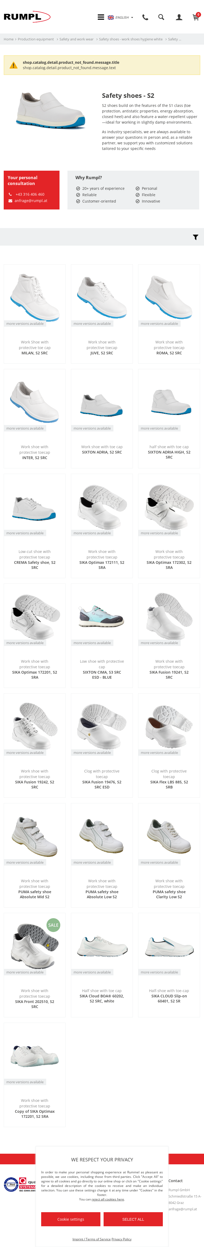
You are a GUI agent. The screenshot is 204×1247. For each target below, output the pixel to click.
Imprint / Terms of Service (92, 1239)
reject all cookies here (108, 1199)
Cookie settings (70, 1219)
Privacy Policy (121, 1239)
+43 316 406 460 (26, 194)
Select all (133, 1219)
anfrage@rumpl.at (27, 201)
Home (9, 39)
